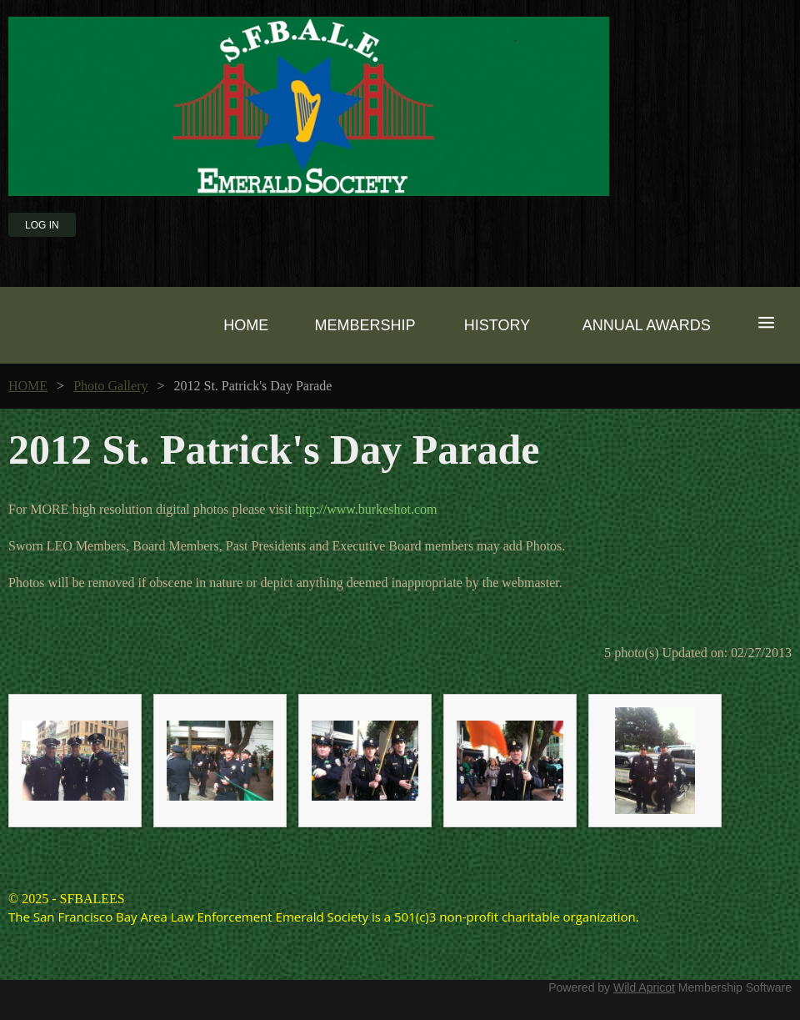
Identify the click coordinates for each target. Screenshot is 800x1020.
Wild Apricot (644, 987)
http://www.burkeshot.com (366, 509)
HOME (28, 386)
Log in (42, 225)
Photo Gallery (110, 386)
